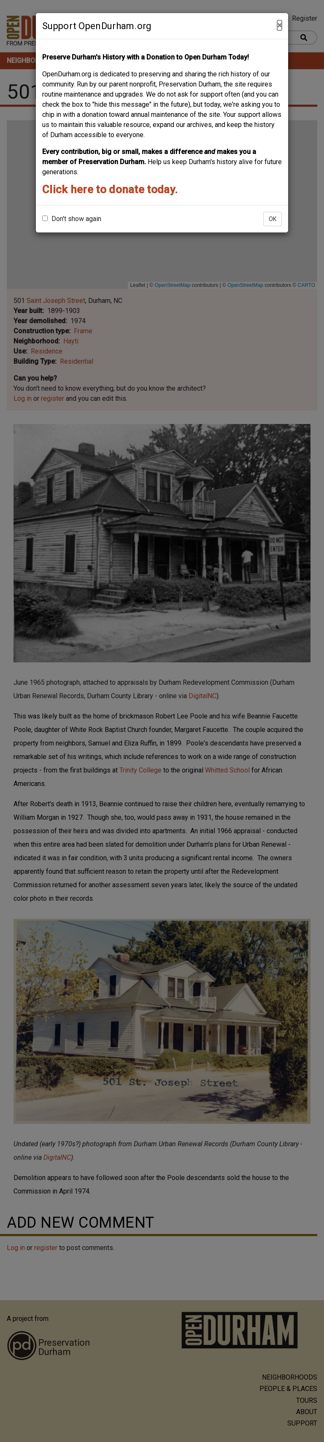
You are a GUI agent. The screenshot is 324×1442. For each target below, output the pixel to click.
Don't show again (71, 219)
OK (272, 219)
